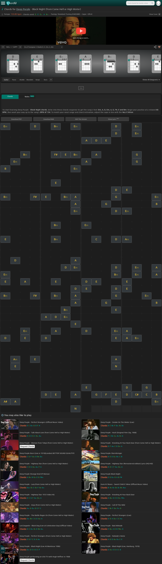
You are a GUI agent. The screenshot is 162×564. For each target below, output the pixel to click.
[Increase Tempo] (20, 47)
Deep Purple (23, 9)
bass (45, 80)
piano (14, 80)
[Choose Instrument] (51, 79)
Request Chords (27, 446)
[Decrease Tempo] (3, 47)
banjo (38, 80)
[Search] (152, 3)
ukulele (21, 80)
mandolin (30, 80)
